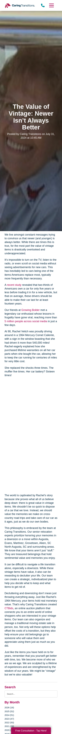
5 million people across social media (26, 321)
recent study (14, 284)
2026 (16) (9, 707)
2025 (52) (9, 711)
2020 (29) (9, 730)
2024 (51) (9, 715)
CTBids (9, 608)
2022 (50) (9, 722)
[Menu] (51, 5)
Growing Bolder (30, 310)
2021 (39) (9, 726)
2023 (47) (9, 719)
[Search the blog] (31, 693)
